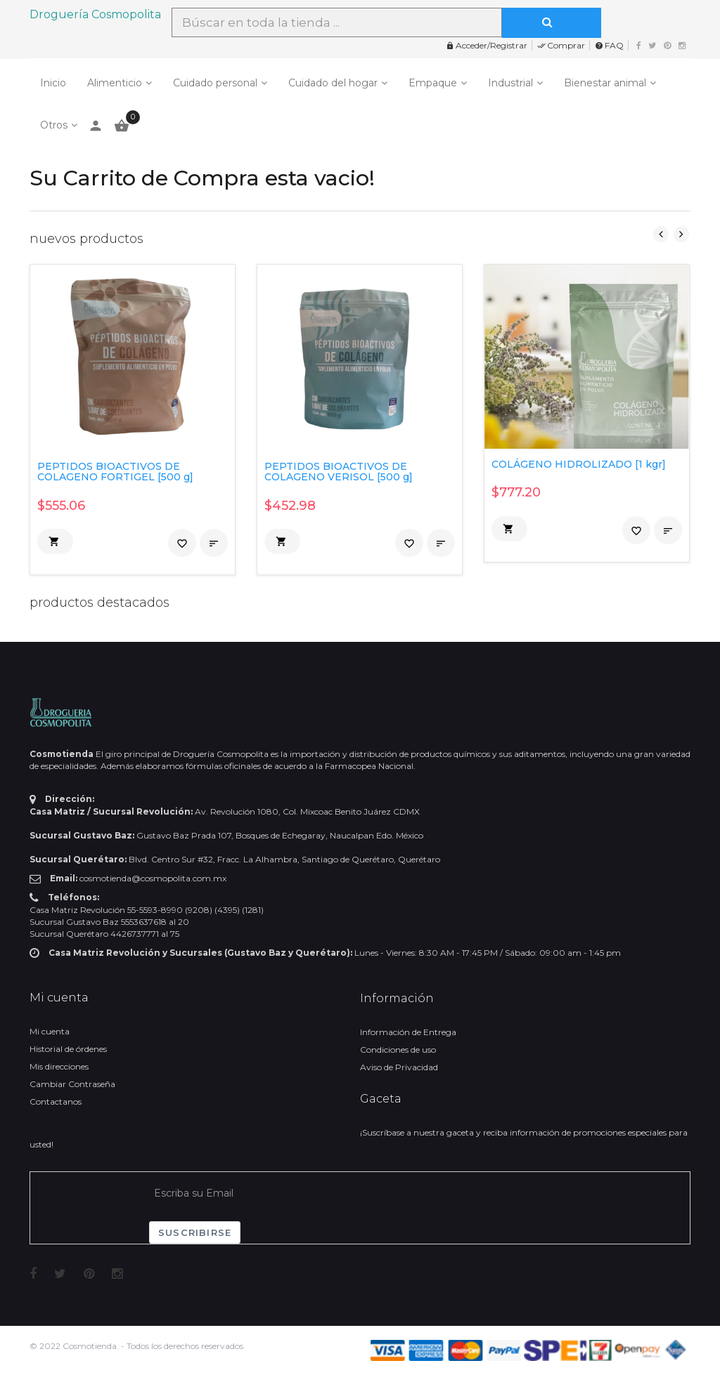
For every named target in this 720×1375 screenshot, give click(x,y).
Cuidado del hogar (333, 83)
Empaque (433, 83)
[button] (55, 541)
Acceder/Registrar (486, 45)
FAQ (609, 45)
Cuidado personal (215, 83)
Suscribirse (194, 1232)
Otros (54, 125)
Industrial (510, 83)
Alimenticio (114, 83)
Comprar (561, 45)
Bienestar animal (605, 83)
